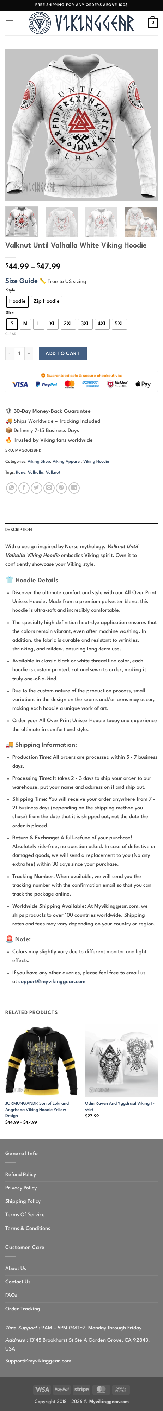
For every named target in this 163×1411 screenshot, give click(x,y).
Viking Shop (39, 462)
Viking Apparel (67, 462)
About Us (15, 1268)
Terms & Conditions (27, 1228)
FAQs (11, 1295)
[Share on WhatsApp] (11, 488)
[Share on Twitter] (36, 488)
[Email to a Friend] (49, 488)
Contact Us (17, 1281)
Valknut (53, 472)
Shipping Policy (23, 1201)
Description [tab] (18, 530)
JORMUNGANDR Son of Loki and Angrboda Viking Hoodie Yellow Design (37, 1110)
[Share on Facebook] (24, 488)
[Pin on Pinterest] (61, 488)
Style (10, 290)
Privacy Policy (21, 1188)
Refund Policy (20, 1174)
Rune (20, 472)
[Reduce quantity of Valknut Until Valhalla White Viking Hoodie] (9, 353)
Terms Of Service (25, 1214)
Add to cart (63, 353)
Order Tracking (22, 1309)
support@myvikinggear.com (51, 981)
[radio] (17, 301)
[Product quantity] (19, 353)
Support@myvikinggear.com (38, 1361)
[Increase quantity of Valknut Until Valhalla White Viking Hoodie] (29, 353)
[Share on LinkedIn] (74, 488)
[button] (9, 23)
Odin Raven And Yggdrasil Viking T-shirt (120, 1107)
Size (10, 313)
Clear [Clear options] (10, 334)
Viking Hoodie (96, 462)
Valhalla (35, 472)
